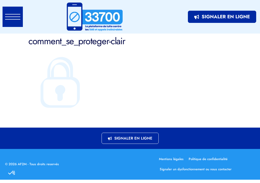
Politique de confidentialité (208, 159)
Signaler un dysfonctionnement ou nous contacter (196, 169)
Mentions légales (171, 159)
